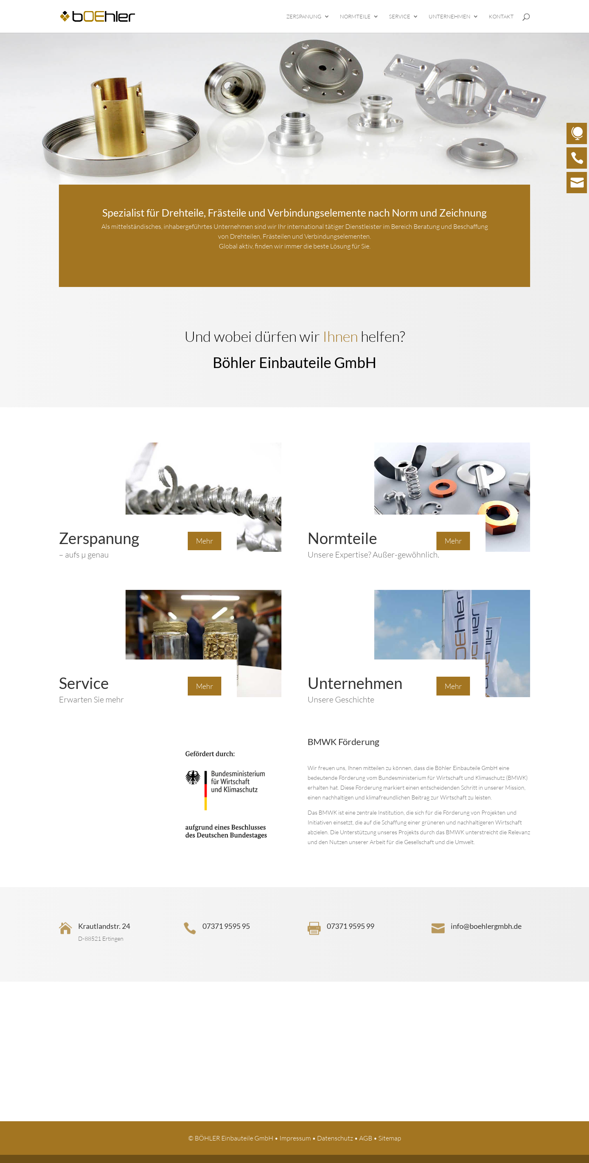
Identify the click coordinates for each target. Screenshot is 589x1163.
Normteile (355, 17)
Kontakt (501, 17)
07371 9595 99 (350, 925)
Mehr (204, 540)
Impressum (295, 1138)
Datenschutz (335, 1138)
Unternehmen (449, 17)
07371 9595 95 (226, 925)
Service (399, 17)
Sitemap (389, 1138)
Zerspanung (303, 17)
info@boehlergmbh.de (486, 925)
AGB (365, 1138)
